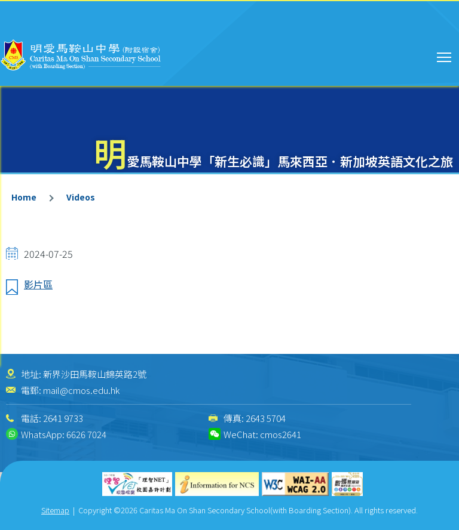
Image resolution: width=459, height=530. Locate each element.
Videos (80, 197)
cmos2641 (280, 434)
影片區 (38, 284)
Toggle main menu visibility (445, 55)
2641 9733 (63, 418)
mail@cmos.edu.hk (81, 390)
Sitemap (55, 510)
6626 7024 (86, 434)
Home (23, 197)
